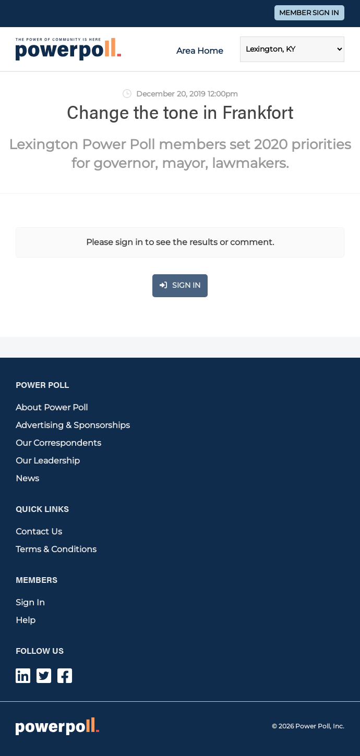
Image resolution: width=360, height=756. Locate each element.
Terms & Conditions (56, 549)
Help (25, 620)
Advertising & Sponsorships (73, 425)
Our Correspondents (58, 443)
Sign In (30, 602)
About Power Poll (52, 407)
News (27, 478)
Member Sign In (309, 13)
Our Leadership (48, 461)
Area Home (199, 51)
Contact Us (39, 531)
